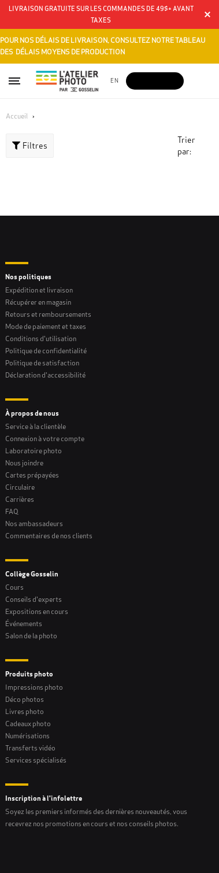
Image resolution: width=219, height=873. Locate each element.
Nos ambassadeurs (34, 523)
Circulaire (20, 487)
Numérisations (27, 735)
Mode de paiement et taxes (45, 326)
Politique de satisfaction (42, 362)
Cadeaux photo (28, 723)
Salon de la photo (31, 635)
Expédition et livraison (39, 290)
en (114, 80)
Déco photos (24, 699)
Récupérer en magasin (38, 302)
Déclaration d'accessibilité (45, 375)
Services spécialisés (35, 760)
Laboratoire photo (33, 450)
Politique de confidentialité (46, 350)
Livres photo (24, 711)
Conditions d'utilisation (40, 338)
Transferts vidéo (30, 747)
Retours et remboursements (48, 314)
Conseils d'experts (33, 599)
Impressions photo (34, 687)
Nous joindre (24, 462)
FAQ (11, 511)
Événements (23, 623)
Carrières (19, 499)
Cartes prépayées (32, 475)
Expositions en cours (36, 611)
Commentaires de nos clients (48, 535)
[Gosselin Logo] (67, 81)
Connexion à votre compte (44, 438)
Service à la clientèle (35, 426)
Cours (14, 587)
